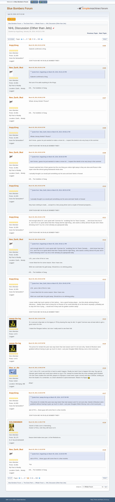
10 (34, 39)
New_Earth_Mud (16, 68)
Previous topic (92, 33)
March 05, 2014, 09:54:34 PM (37, 279)
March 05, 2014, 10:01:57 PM (37, 318)
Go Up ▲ (106, 499)
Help (91, 499)
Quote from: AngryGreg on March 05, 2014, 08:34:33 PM (49, 157)
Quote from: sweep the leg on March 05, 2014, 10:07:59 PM (50, 397)
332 (39, 39)
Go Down (11, 39)
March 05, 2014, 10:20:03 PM (37, 393)
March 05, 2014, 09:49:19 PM (37, 239)
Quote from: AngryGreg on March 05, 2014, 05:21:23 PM (49, 72)
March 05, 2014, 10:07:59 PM (37, 343)
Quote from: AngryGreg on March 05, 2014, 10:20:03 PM (49, 454)
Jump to (78, 487)
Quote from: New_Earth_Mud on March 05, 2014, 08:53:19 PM (51, 190)
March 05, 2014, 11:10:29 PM (37, 449)
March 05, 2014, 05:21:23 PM (37, 45)
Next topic (103, 33)
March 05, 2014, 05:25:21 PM (37, 67)
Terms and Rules (98, 499)
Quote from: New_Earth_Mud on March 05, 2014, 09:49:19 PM (51, 283)
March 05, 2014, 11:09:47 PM (37, 422)
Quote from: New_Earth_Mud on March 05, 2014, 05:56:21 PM (51, 132)
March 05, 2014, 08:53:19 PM (37, 152)
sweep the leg (15, 319)
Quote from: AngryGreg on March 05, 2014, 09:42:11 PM (49, 244)
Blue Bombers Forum (20, 8)
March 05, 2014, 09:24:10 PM (37, 185)
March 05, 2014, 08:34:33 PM (37, 127)
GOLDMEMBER (15, 422)
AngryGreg (14, 45)
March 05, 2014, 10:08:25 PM (37, 367)
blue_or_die (14, 368)
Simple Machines (21, 499)
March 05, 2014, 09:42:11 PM (37, 217)
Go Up (10, 478)
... (25, 39)
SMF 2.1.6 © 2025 (11, 499)
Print (105, 39)
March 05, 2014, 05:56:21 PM (37, 97)
